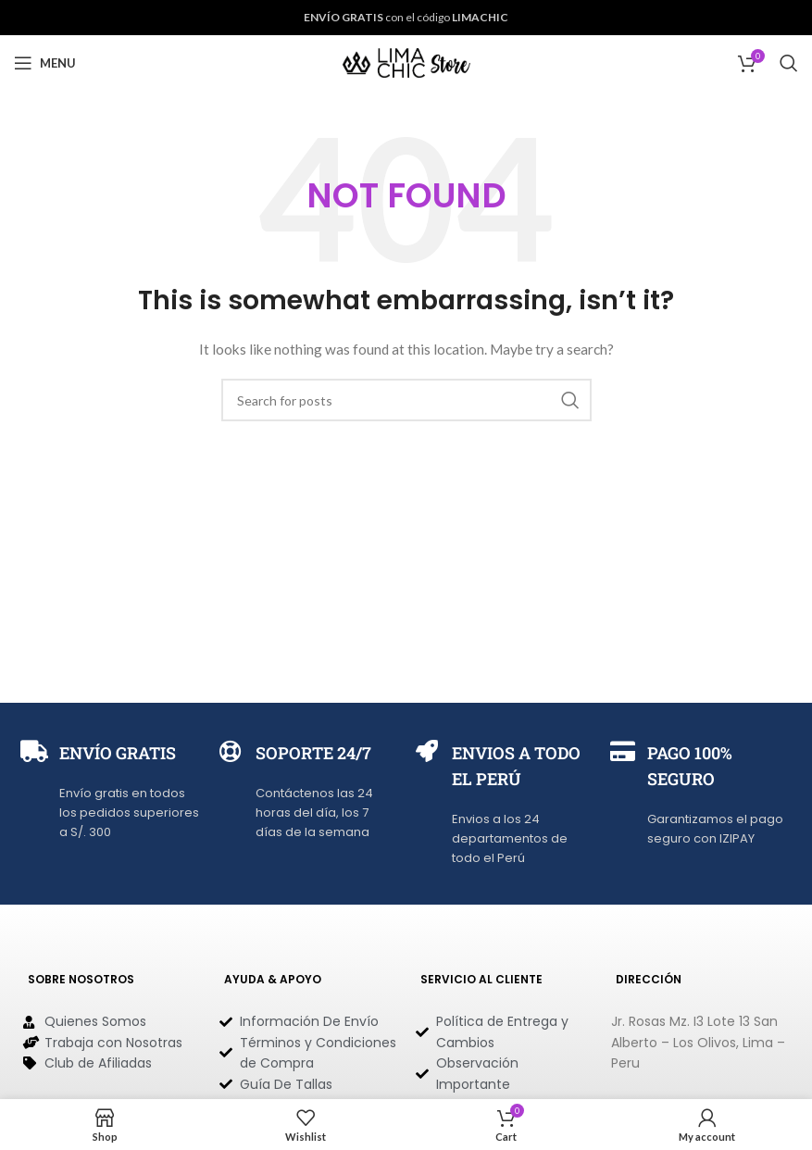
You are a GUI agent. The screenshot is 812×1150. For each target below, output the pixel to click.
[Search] (788, 62)
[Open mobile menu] (45, 62)
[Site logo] (406, 61)
